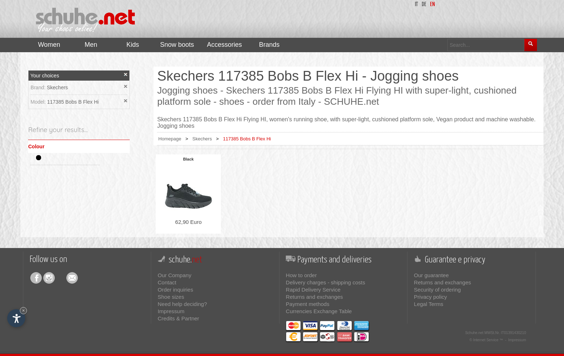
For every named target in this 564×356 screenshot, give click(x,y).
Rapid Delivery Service (313, 290)
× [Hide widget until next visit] (23, 310)
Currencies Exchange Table (319, 311)
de (424, 4)
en (432, 4)
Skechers (57, 87)
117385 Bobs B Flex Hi (73, 102)
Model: (39, 102)
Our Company (174, 275)
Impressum (171, 311)
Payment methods (307, 304)
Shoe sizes (171, 297)
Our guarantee (431, 275)
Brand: (39, 87)
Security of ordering (437, 290)
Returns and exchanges (314, 297)
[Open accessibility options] (16, 318)
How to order (301, 275)
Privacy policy (430, 297)
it (416, 4)
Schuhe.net (474, 333)
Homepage (169, 138)
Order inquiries (175, 290)
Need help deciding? (182, 304)
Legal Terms (428, 304)
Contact (167, 282)
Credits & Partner (178, 318)
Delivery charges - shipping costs (325, 282)
